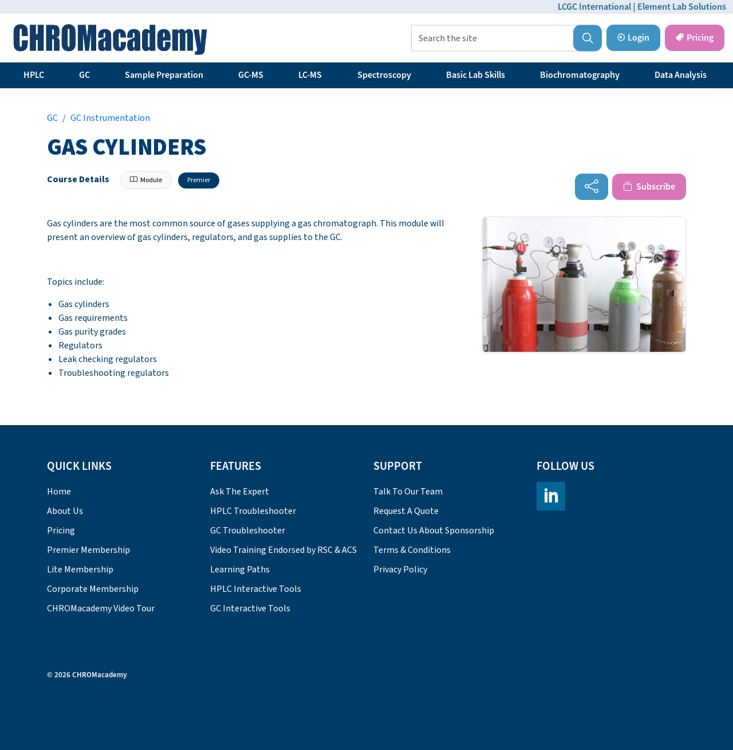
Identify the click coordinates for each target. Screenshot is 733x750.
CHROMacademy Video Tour (101, 608)
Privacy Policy (400, 569)
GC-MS (250, 75)
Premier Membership (88, 550)
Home (59, 491)
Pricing (695, 38)
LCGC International (594, 7)
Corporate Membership (93, 589)
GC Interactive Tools (250, 608)
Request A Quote (406, 511)
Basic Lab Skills (475, 75)
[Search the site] (506, 38)
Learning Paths (240, 569)
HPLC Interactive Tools (255, 589)
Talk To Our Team (408, 491)
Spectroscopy (384, 75)
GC (84, 75)
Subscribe (649, 186)
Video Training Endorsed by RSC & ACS (283, 550)
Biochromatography (580, 75)
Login (633, 38)
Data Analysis (681, 75)
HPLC (33, 75)
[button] (587, 38)
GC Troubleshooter (247, 530)
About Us (65, 511)
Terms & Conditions (412, 550)
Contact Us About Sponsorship (433, 530)
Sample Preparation (164, 75)
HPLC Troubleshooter (253, 511)
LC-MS (310, 75)
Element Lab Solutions (681, 7)
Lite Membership (80, 569)
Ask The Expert (239, 491)
